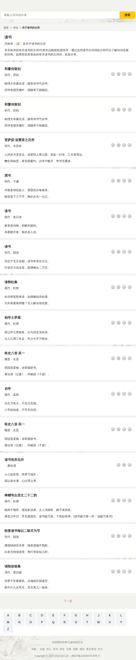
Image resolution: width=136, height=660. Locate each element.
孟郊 (16, 394)
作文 (100, 649)
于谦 (16, 181)
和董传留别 (12, 69)
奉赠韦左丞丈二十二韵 (20, 495)
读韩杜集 (10, 282)
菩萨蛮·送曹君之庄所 (19, 140)
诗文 (15, 27)
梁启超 (17, 572)
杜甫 (16, 323)
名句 (55, 649)
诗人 (48, 649)
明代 (7, 181)
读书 (7, 211)
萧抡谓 (11, 465)
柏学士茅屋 (12, 317)
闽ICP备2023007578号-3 (86, 655)
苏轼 (16, 74)
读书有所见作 (14, 460)
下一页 (68, 601)
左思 (16, 359)
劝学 (7, 388)
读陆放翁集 (12, 566)
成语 (82, 649)
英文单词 (91, 649)
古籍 (42, 649)
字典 (68, 649)
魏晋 (7, 359)
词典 (75, 649)
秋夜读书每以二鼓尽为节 (22, 531)
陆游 (16, 252)
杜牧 (16, 288)
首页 (6, 27)
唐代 (7, 217)
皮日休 (17, 217)
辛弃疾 (17, 146)
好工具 (65, 655)
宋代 (7, 74)
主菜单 (133, 5)
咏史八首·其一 (14, 353)
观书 (7, 175)
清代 (7, 572)
